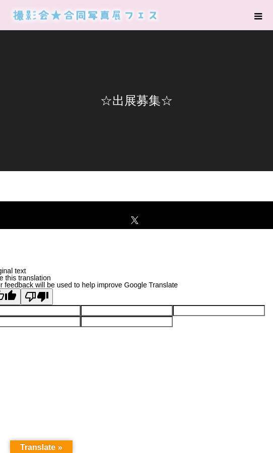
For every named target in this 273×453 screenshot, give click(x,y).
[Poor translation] (37, 296)
